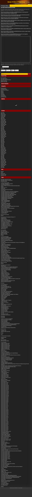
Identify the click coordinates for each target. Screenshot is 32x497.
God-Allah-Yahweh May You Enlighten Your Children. (9, 294)
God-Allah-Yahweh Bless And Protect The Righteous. (9, 191)
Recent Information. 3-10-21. (5, 250)
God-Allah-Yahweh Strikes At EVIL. (7, 196)
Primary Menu (4, 5)
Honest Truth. (3, 298)
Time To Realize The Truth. (5, 259)
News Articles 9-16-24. (4, 427)
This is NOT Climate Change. (6, 277)
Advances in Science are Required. (7, 318)
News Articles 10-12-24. (5, 385)
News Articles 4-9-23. (4, 407)
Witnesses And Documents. (5, 481)
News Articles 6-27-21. (4, 417)
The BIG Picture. (4, 326)
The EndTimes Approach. (5, 255)
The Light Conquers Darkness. (6, 257)
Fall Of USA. (3, 188)
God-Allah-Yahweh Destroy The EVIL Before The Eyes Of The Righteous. (13, 242)
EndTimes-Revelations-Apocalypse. (7, 240)
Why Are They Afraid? (4, 279)
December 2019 (3, 161)
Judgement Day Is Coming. (5, 204)
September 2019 (3, 164)
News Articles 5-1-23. (4, 408)
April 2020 (2, 157)
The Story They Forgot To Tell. (6, 461)
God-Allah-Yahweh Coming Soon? (6, 362)
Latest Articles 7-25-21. (5, 376)
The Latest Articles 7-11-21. (5, 455)
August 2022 (3, 137)
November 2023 (3, 122)
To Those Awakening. (4, 212)
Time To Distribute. (4, 467)
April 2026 (2, 112)
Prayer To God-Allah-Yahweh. (6, 436)
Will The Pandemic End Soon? (6, 281)
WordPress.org (3, 175)
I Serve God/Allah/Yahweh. (5, 201)
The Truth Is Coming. (4, 465)
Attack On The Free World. (5, 349)
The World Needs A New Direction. (6, 276)
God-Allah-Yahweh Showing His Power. (7, 195)
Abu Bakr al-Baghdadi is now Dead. (7, 183)
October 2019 (3, 163)
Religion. (2, 235)
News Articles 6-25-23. (4, 416)
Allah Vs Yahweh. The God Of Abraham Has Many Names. (10, 185)
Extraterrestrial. (3, 88)
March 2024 (3, 118)
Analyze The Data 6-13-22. (5, 347)
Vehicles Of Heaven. (4, 227)
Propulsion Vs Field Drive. (5, 274)
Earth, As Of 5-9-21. (4, 288)
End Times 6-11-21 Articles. (5, 239)
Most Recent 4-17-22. (4, 246)
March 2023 (3, 130)
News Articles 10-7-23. (4, 390)
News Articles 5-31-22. (4, 411)
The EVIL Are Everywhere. (5, 256)
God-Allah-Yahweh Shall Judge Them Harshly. (8, 194)
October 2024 (3, 115)
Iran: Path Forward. (4, 78)
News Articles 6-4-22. (4, 419)
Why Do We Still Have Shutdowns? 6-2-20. (8, 280)
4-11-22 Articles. (3, 342)
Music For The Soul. (4, 234)
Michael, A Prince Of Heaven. (6, 245)
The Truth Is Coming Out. (5, 464)
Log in (2, 172)
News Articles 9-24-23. (4, 429)
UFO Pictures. (3, 469)
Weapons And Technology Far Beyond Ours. (8, 327)
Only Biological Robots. (5, 432)
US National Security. (4, 474)
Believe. (2, 186)
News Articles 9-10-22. (4, 426)
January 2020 (3, 160)
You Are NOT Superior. (5, 483)
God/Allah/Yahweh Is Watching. (6, 198)
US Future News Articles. (5, 340)
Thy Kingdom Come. (4, 226)
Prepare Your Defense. (5, 302)
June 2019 (2, 167)
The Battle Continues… (5, 275)
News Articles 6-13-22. (4, 412)
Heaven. (2, 215)
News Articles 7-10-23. (4, 421)
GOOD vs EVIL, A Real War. (5, 295)
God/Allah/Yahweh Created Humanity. (7, 197)
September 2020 (3, 152)
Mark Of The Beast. (4, 379)
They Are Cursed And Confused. (6, 211)
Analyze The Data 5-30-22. (5, 346)
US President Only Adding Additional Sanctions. (9, 475)
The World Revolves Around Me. (6, 225)
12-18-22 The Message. (5, 236)
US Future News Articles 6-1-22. (6, 472)
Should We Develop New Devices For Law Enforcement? (10, 323)
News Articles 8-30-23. (4, 423)
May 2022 (2, 140)
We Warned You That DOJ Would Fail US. (8, 480)
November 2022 (3, 134)
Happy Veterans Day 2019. (5, 368)
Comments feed (3, 174)
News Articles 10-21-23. (5, 389)
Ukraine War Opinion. (4, 470)
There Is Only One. (4, 210)
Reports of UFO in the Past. (5, 331)
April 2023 (2, 129)
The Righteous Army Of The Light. (6, 223)
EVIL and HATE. (3, 290)
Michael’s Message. (4, 81)
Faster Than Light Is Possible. (6, 269)
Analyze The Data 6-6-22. (5, 348)
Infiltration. (3, 299)
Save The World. (6, 66)
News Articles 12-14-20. (5, 395)
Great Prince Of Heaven (16, 2)
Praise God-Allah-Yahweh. (5, 435)
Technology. (3, 316)
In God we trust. (3, 202)
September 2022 (3, 136)
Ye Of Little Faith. (4, 482)
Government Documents (5, 214)
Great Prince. (3, 243)
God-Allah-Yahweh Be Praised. (6, 79)
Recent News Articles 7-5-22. (6, 440)
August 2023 (3, 125)
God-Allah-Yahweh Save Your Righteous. (7, 193)
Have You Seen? (4, 369)
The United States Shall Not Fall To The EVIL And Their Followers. (12, 466)
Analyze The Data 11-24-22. (5, 345)
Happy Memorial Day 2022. (5, 367)
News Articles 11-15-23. (5, 392)
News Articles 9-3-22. (4, 430)
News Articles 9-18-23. (4, 428)
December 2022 (3, 133)
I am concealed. (3, 77)
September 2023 (3, 124)
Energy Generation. (4, 320)
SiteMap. (2, 486)
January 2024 (3, 120)
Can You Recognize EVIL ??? (6, 286)
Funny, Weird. (3, 360)
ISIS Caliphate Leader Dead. (5, 203)
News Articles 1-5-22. (4, 383)
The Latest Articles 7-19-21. (5, 456)
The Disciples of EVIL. (4, 254)
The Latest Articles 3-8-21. (5, 453)
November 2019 (3, 162)
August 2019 (3, 165)
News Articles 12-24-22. (5, 396)
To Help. (2, 468)
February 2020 (3, 159)
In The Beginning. (4, 373)
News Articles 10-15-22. (5, 387)
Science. (2, 263)
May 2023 (2, 128)
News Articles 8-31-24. (4, 424)
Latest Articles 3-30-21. (5, 375)
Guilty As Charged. (4, 296)
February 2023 (3, 131)
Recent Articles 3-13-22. (5, 437)
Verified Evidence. (4, 213)
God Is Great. (3, 190)
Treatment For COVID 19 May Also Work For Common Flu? (10, 278)
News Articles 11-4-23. (4, 394)
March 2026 (3, 113)
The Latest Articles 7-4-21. (5, 457)
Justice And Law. (4, 301)
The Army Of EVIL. (4, 253)
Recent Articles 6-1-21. (5, 438)
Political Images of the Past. (5, 434)
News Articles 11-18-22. (5, 393)
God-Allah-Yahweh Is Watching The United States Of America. (11, 365)
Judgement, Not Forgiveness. (6, 205)
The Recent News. (4, 460)
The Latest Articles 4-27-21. (5, 454)
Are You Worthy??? (4, 284)
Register (2, 171)
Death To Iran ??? (4, 187)
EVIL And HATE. (3, 289)
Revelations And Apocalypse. (6, 252)
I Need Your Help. (4, 271)
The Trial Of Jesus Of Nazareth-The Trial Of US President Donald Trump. (13, 258)
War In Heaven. (3, 228)
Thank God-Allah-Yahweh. (5, 207)
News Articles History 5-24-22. (6, 431)
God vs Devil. (3, 241)
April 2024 (2, 117)
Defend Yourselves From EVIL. (6, 238)
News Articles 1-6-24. (4, 384)
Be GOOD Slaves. (4, 285)
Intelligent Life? (3, 330)
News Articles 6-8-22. (4, 420)
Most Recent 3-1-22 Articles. (5, 380)
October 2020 (3, 151)
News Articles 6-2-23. (4, 415)
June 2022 (2, 139)
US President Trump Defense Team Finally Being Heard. (10, 477)
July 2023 (2, 126)
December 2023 (3, 121)
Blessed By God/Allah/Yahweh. (6, 237)
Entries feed (3, 173)
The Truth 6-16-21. (4, 462)
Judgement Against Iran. (5, 232)
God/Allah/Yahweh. (4, 89)
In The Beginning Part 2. (5, 372)
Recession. (3, 441)
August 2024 (3, 116)
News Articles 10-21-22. (5, 388)
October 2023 (3, 123)
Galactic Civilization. (4, 361)
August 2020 (3, 153)
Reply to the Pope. (4, 80)
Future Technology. (4, 321)
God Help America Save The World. (7, 189)
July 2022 (2, 138)
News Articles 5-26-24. (4, 410)
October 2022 (3, 135)
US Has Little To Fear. (4, 473)
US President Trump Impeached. (6, 478)
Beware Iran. (3, 350)
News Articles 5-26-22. (4, 409)
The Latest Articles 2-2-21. (5, 451)
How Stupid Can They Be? (5, 322)
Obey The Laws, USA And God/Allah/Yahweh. (8, 248)
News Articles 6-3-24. (4, 418)
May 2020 (2, 156)
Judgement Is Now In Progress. (6, 300)
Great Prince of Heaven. (5, 90)
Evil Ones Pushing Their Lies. (6, 292)
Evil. (2, 334)
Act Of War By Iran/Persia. (5, 184)
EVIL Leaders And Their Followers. (6, 291)
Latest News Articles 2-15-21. (6, 377)
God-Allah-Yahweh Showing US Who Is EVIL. (8, 366)
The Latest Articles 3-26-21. (5, 452)
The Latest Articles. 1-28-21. (5, 458)
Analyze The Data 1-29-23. (5, 343)
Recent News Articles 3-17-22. (6, 439)
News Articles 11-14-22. (5, 391)
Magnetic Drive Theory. (5, 272)
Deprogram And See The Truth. (6, 287)
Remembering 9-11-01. (5, 251)
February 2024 (3, 119)
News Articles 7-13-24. (4, 422)
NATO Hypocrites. (4, 381)
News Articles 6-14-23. (4, 413)
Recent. (2, 303)
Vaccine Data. (3, 479)
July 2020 (2, 154)
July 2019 (2, 166)
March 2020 (3, 158)
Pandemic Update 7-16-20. (5, 273)
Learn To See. (3, 378)
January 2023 (3, 132)
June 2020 (2, 155)
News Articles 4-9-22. (4, 406)
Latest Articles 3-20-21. (5, 374)
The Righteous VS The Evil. (5, 224)
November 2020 (3, 150)
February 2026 (3, 114)
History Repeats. (4, 297)
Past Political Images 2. (5, 433)
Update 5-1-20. (3, 471)
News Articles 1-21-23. (4, 382)
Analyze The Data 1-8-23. (5, 344)
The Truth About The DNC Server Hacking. (8, 463)
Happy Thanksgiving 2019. (5, 200)
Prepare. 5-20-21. (4, 249)
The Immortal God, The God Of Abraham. (8, 208)
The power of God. (4, 209)
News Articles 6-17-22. (4, 414)
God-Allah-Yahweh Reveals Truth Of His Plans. (8, 192)
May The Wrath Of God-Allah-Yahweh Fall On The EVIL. (10, 206)
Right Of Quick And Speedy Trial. (6, 304)
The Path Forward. (4, 459)
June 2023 (2, 127)
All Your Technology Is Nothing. (6, 319)
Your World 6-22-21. (4, 485)
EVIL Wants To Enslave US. (5, 293)
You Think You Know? (4, 484)
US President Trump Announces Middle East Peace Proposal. (11, 476)
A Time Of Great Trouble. (5, 182)
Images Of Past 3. (4, 371)
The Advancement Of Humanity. (6, 325)
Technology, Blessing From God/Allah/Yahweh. (8, 324)
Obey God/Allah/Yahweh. (5, 247)
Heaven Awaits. (3, 270)
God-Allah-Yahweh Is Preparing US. (7, 180)
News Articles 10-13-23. (5, 386)
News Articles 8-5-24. (4, 425)
